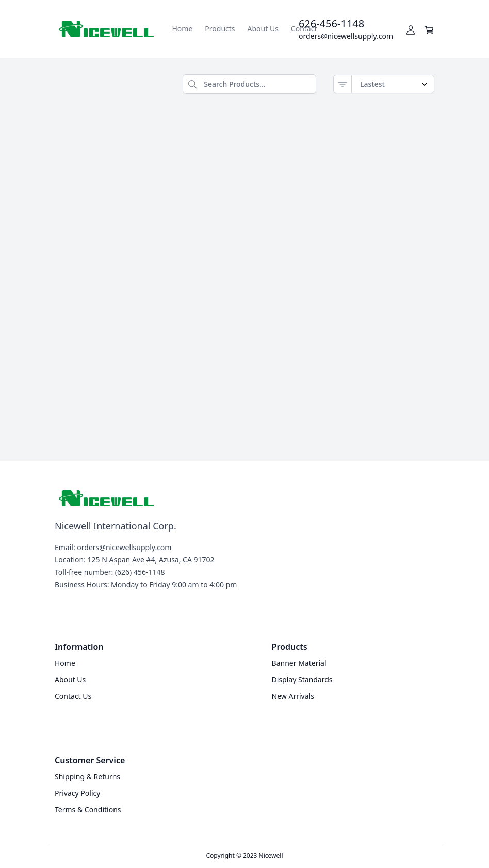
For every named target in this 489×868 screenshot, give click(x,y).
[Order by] (392, 84)
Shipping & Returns (87, 776)
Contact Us (73, 696)
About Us (263, 29)
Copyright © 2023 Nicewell (244, 855)
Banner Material (299, 663)
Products (220, 29)
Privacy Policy (77, 793)
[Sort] (342, 84)
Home (182, 29)
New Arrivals (293, 696)
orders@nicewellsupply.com (346, 36)
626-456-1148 (331, 23)
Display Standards (302, 679)
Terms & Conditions (88, 809)
